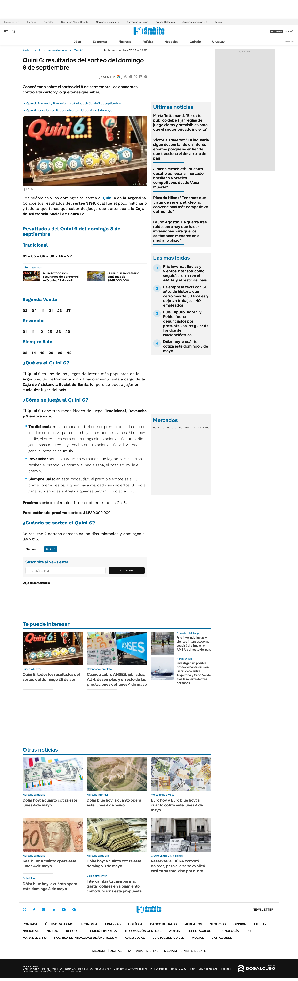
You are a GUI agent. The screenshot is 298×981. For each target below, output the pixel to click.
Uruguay (218, 42)
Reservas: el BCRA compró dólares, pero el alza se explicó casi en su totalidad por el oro (178, 865)
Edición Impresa (103, 931)
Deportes (74, 931)
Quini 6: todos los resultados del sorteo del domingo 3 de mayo (69, 110)
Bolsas (171, 427)
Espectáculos (199, 931)
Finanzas (124, 42)
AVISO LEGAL (135, 938)
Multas (198, 938)
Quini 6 (78, 50)
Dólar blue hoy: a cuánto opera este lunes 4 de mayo (114, 803)
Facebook (34, 909)
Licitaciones (222, 938)
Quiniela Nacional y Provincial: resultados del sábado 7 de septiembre (73, 103)
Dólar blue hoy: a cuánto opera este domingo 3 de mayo (50, 886)
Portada (30, 924)
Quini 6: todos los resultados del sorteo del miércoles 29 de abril (61, 276)
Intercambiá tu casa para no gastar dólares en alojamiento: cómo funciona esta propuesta (114, 886)
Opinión (195, 42)
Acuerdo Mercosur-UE (194, 22)
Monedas (158, 427)
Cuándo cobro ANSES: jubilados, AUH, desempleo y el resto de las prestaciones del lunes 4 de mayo (117, 679)
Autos (174, 931)
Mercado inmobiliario (107, 22)
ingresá (289, 31)
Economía (100, 42)
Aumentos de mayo (137, 22)
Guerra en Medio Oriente (74, 22)
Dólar (77, 42)
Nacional (31, 931)
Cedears (203, 427)
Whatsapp (74, 909)
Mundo (52, 931)
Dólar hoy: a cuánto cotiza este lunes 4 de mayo (50, 803)
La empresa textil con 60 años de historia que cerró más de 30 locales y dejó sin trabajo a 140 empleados (185, 296)
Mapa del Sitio (35, 938)
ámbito (27, 50)
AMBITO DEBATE (185, 951)
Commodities (187, 427)
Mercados (193, 924)
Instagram (43, 909)
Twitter (24, 909)
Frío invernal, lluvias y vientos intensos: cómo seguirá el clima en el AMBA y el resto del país (185, 273)
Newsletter (289, 41)
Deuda (218, 22)
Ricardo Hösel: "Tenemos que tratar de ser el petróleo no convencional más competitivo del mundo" (180, 204)
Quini (108, 198)
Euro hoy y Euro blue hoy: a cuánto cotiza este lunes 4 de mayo (177, 805)
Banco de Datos (163, 924)
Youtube (64, 909)
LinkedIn (53, 909)
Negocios (171, 42)
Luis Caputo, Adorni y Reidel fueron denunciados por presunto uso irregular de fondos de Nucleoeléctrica (186, 323)
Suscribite (127, 570)
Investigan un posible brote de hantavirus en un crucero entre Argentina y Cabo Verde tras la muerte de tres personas (194, 673)
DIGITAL (107, 951)
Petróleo (48, 22)
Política (147, 42)
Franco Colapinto (165, 22)
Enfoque (31, 22)
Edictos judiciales (168, 938)
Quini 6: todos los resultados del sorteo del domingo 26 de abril (51, 677)
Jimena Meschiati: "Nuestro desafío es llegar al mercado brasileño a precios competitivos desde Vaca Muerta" (178, 178)
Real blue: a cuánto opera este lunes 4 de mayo (49, 863)
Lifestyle (262, 924)
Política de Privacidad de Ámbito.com (85, 938)
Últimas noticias (59, 924)
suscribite (276, 31)
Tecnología (229, 931)
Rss (249, 931)
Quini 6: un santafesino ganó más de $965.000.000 (123, 276)
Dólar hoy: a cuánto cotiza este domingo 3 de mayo (185, 346)
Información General (53, 50)
